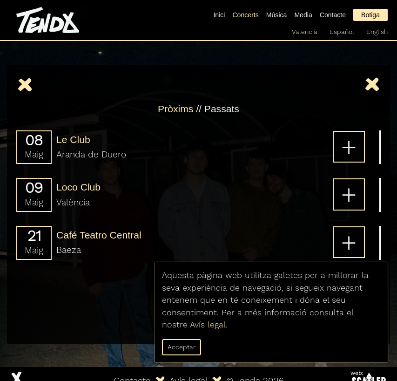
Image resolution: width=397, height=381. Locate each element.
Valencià (304, 31)
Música (276, 15)
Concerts (245, 15)
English (377, 31)
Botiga (370, 15)
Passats (221, 108)
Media (303, 15)
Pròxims (175, 108)
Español (342, 31)
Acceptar (181, 347)
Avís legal (208, 324)
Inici (219, 15)
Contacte (333, 15)
